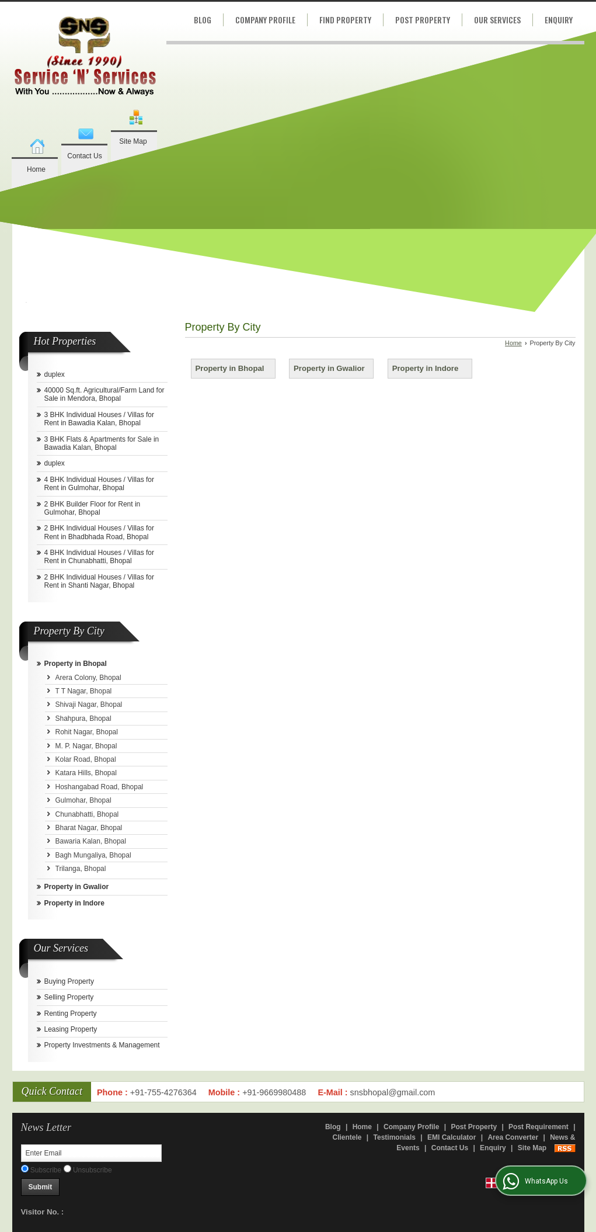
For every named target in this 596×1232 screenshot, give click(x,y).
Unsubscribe (88, 1170)
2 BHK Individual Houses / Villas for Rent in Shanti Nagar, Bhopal (99, 581)
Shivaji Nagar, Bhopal (89, 704)
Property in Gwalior (76, 887)
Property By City (69, 631)
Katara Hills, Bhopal (86, 773)
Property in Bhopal (75, 664)
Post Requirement (538, 1127)
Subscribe (41, 1170)
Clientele (346, 1137)
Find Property (345, 19)
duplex (54, 374)
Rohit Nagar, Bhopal (86, 732)
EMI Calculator (451, 1137)
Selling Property (69, 997)
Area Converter (512, 1137)
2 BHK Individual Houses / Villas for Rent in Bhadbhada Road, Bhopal (99, 532)
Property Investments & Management (102, 1045)
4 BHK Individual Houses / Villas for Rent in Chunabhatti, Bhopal (99, 557)
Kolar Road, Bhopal (85, 759)
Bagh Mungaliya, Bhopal (93, 855)
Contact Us (84, 156)
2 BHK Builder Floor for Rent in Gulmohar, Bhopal (92, 508)
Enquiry (559, 19)
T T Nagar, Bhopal (83, 691)
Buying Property (69, 981)
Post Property (422, 19)
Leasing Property (70, 1029)
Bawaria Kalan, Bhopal (90, 841)
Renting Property (70, 1013)
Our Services (497, 19)
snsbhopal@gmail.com (392, 1092)
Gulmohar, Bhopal (83, 800)
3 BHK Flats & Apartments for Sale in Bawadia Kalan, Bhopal (101, 443)
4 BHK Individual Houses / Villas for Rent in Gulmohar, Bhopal (99, 484)
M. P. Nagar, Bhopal (86, 746)
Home (36, 169)
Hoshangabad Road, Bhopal (99, 787)
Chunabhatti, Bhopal (87, 814)
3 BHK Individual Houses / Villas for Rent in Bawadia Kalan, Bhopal (99, 419)
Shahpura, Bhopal (83, 718)
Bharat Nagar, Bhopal (89, 828)
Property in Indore (74, 903)
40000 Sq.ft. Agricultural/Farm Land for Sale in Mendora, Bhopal (104, 394)
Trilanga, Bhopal (80, 869)
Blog (202, 19)
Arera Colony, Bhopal (88, 678)
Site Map (133, 141)
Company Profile (265, 19)
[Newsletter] (91, 1153)
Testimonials (395, 1137)
